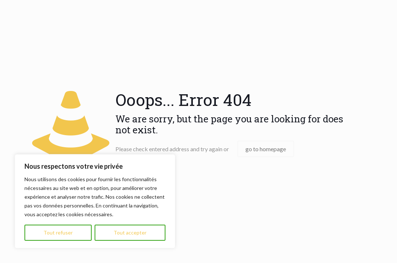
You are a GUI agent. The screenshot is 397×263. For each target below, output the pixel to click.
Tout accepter (130, 232)
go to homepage (265, 148)
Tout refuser (58, 232)
